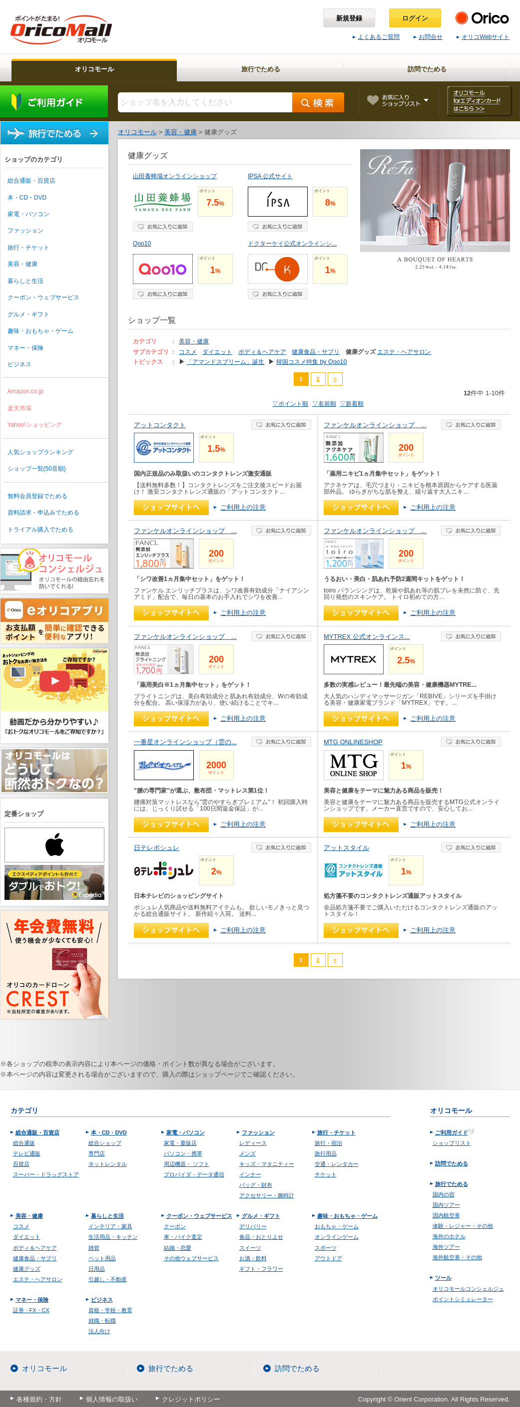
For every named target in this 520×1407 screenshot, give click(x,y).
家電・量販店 (180, 1143)
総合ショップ (104, 1143)
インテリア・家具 (110, 1226)
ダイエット (217, 351)
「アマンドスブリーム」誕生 (225, 361)
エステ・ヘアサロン (404, 351)
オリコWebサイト (483, 36)
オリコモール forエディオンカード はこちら (479, 101)
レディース (253, 1143)
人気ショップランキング (40, 452)
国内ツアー (446, 1205)
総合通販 (24, 1143)
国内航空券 (446, 1215)
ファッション (25, 230)
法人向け (99, 1331)
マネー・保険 (25, 347)
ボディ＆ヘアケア (262, 351)
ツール (443, 1278)
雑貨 (93, 1248)
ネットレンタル (107, 1164)
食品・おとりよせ (261, 1237)
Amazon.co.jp (25, 391)
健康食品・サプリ (316, 351)
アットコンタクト (160, 425)
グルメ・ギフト (28, 314)
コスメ (188, 351)
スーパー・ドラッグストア (46, 1174)
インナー (250, 1174)
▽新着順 (352, 403)
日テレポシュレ (156, 847)
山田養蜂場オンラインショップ (175, 176)
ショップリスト (452, 1143)
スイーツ (250, 1248)
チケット (326, 1174)
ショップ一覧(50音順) (36, 468)
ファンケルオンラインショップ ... (375, 425)
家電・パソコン (28, 214)
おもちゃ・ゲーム (337, 1226)
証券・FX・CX (31, 1310)
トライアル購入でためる (40, 529)
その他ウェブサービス (191, 1258)
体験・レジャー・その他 (463, 1226)
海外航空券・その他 (457, 1257)
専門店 (96, 1153)
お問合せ (428, 36)
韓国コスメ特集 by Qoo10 (311, 361)
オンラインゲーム (337, 1237)
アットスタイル (346, 847)
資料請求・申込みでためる (43, 512)
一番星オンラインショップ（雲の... (185, 742)
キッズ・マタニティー (266, 1164)
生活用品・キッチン (113, 1237)
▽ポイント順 (290, 403)
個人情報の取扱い (112, 1399)
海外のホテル (449, 1236)
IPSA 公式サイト (270, 176)
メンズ (247, 1153)
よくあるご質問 (376, 36)
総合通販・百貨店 (31, 180)
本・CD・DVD (27, 197)
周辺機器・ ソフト (186, 1164)
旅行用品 (326, 1153)
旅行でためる (54, 133)
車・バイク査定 (183, 1237)
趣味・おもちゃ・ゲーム (40, 330)
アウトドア (328, 1258)
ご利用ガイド (54, 101)
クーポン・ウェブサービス (43, 297)
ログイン (415, 18)
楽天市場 (19, 408)
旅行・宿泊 (328, 1143)
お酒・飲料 (253, 1258)
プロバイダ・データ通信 (194, 1174)
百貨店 (21, 1164)
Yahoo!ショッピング (34, 424)
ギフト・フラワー (261, 1269)
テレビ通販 (26, 1153)
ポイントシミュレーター (463, 1299)
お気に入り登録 (163, 227)
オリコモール (44, 1369)
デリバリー (253, 1226)
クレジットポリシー (191, 1399)
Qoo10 (142, 243)
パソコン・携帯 (183, 1153)
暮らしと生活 (25, 281)
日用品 (96, 1269)
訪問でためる (451, 1163)
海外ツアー (446, 1247)
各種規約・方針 (39, 1399)
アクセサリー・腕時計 (266, 1195)
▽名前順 (324, 403)
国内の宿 (444, 1194)
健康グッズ (26, 1269)
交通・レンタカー (337, 1164)
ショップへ (171, 507)
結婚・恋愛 (177, 1248)
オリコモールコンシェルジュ (468, 1289)
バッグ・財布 (255, 1185)
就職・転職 (102, 1321)
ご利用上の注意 (243, 507)
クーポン (175, 1226)
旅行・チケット (28, 247)
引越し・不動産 (107, 1279)
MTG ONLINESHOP (353, 742)
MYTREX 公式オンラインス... (367, 636)
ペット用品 (102, 1258)
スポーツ (326, 1248)
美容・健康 (22, 264)
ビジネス (19, 364)
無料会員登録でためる (37, 496)
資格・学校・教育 (110, 1310)
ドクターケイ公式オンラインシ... (292, 243)
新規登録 (349, 18)
